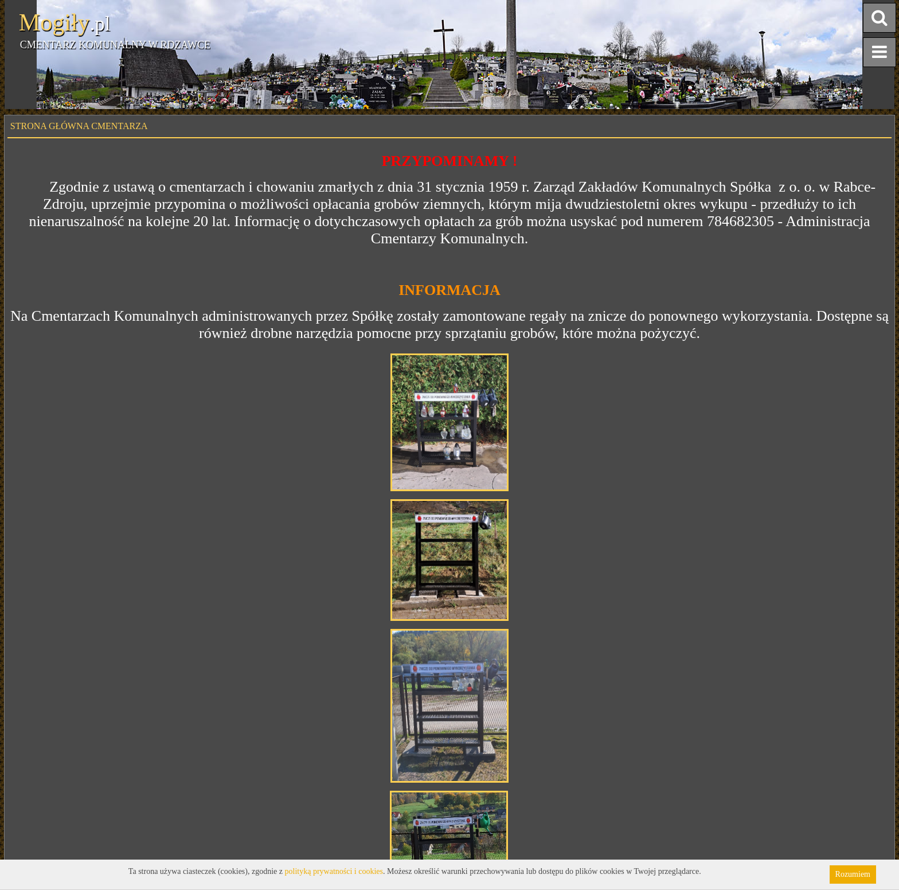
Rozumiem (852, 874)
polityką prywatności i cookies (334, 871)
